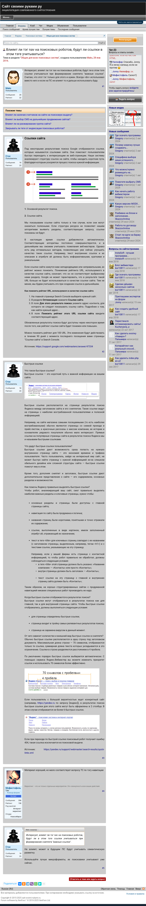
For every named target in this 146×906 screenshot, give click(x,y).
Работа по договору (125, 225)
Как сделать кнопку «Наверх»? (125, 335)
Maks (89, 57)
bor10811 (120, 268)
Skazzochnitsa (122, 219)
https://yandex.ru (46, 703)
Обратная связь (108, 889)
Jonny (118, 302)
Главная (10, 26)
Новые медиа (116, 107)
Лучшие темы (48, 29)
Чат (40, 26)
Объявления (63, 26)
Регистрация (125, 39)
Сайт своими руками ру (22, 6)
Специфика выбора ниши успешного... (125, 158)
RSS (143, 889)
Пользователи (79, 26)
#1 (103, 86)
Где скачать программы (128, 135)
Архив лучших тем (31, 29)
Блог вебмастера (124, 265)
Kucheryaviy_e (122, 327)
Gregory (119, 138)
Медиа (50, 26)
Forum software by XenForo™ (25, 900)
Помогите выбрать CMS (128, 182)
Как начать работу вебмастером (125, 193)
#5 (103, 868)
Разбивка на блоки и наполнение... (126, 214)
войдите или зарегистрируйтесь (123, 89)
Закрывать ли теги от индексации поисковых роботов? (35, 128)
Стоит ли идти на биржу (127, 234)
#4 (103, 791)
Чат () (112, 49)
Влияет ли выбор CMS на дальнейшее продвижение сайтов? (37, 119)
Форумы (22, 26)
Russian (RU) (7, 889)
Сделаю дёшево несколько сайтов (124, 285)
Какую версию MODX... (127, 203)
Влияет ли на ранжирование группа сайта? (28, 123)
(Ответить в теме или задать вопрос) (87, 879)
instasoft (119, 258)
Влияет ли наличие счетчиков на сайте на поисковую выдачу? (38, 114)
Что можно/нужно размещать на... (125, 171)
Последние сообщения (68, 29)
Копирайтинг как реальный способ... (125, 347)
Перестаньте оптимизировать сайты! (128, 322)
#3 (103, 758)
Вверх (138, 889)
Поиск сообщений (11, 29)
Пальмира (120, 339)
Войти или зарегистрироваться (130, 22)
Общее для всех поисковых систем (40, 57)
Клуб (32, 26)
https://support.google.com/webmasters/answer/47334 (64, 346)
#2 (103, 352)
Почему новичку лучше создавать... (127, 146)
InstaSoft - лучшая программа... (124, 254)
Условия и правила (135, 894)
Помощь (121, 889)
